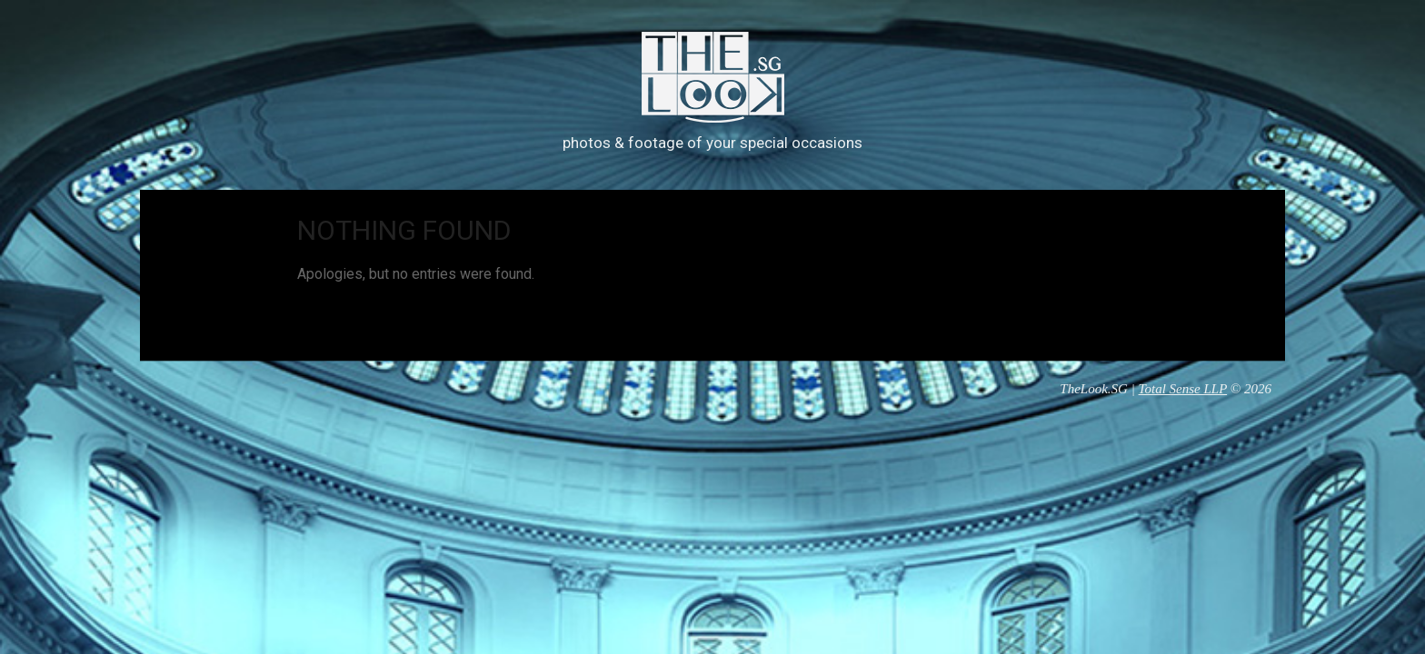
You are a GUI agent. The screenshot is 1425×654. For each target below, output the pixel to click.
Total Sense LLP (1183, 389)
